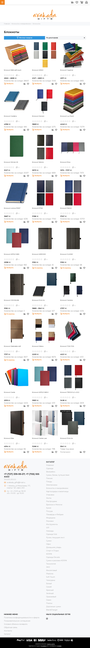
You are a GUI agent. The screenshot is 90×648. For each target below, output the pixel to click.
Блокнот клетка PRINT (12, 208)
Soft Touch (50, 577)
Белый (49, 583)
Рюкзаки (50, 521)
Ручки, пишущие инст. (55, 537)
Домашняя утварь (53, 547)
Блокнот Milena (37, 346)
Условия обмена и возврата (15, 624)
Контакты (8, 631)
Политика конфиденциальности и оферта (21, 618)
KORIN (49, 554)
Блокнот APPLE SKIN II (40, 392)
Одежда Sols (51, 534)
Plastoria (49, 574)
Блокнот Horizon (38, 116)
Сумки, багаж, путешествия (57, 475)
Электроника (51, 485)
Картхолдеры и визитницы (57, 491)
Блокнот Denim (66, 208)
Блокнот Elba (9, 438)
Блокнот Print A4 (38, 300)
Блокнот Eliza (65, 162)
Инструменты (52, 524)
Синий (49, 587)
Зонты (48, 498)
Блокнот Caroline (66, 300)
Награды (50, 531)
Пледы (49, 482)
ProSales (43, 646)
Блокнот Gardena (10, 116)
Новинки (50, 465)
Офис (48, 544)
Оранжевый (51, 597)
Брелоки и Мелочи (54, 505)
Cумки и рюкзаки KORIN (56, 560)
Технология (51, 564)
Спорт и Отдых (52, 551)
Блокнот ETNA (37, 208)
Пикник (49, 478)
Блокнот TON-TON (67, 346)
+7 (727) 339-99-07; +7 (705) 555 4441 (21, 475)
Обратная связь (10, 627)
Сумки (48, 541)
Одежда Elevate (53, 557)
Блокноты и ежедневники (57, 488)
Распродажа (51, 501)
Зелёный (50, 593)
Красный (50, 590)
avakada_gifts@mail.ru (16, 482)
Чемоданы (50, 580)
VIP (47, 528)
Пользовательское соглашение (17, 621)
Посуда (49, 511)
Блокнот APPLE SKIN (11, 254)
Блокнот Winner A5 (11, 162)
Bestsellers (50, 472)
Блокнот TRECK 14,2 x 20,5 (69, 392)
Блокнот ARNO (37, 70)
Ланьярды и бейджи (54, 514)
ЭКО (48, 567)
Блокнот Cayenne (66, 70)
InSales (59, 646)
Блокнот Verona (38, 162)
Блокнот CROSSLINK (11, 300)
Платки (49, 603)
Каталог (7, 634)
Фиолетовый (51, 570)
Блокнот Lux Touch (67, 116)
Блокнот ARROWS (39, 254)
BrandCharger (52, 610)
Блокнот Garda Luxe (39, 438)
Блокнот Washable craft (12, 346)
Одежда (49, 468)
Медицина (50, 518)
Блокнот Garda (9, 392)
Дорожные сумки (53, 606)
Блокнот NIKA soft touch (12, 70)
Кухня (48, 508)
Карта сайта (51, 644)
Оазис (48, 600)
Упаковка (50, 495)
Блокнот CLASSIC (66, 254)
